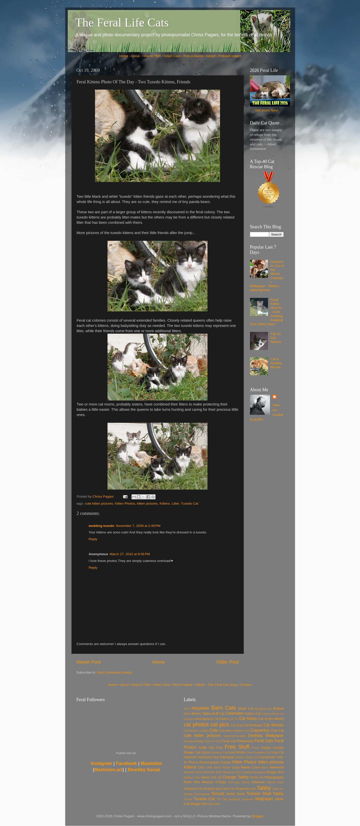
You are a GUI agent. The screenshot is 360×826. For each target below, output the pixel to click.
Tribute (188, 799)
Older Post (227, 662)
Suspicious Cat (245, 788)
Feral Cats (263, 740)
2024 (187, 708)
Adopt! (211, 56)
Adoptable (200, 708)
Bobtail (278, 708)
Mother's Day (192, 777)
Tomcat (217, 793)
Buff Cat (218, 713)
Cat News (248, 718)
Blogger (257, 816)
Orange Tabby (235, 777)
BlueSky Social (144, 769)
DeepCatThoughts (235, 735)
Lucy (235, 767)
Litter (175, 503)
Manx (265, 767)
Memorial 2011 (232, 772)
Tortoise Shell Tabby (265, 793)
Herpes (240, 757)
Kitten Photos (125, 503)
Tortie (240, 794)
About (135, 56)
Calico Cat (253, 713)
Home (123, 56)
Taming (188, 793)
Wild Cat (207, 804)
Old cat (216, 777)
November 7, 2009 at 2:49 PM (138, 526)
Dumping (189, 741)
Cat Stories (274, 725)
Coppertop (260, 730)
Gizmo (206, 752)
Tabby (263, 788)
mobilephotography (253, 772)
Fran (219, 747)
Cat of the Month (271, 719)
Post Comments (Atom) (114, 672)
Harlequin (227, 757)
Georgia (278, 747)
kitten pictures (147, 503)
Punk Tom (192, 782)
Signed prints (275, 782)
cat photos (196, 724)
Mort (281, 772)
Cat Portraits (253, 725)
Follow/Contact (229, 56)
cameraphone (203, 719)
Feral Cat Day (212, 741)
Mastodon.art (108, 769)
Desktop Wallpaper (266, 735)
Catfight (204, 730)
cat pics (219, 724)
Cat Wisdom (191, 730)
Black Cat (246, 708)
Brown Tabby (201, 713)
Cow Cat (277, 730)
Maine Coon (250, 767)
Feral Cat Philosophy (237, 741)
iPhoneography (209, 762)
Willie (217, 803)
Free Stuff (237, 747)
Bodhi (187, 713)
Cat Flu (234, 718)
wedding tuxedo (101, 526)
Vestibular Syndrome (241, 799)
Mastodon (151, 763)
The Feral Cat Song (222, 685)
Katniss (226, 762)
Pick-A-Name (194, 56)
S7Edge (220, 782)
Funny (255, 747)
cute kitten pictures (99, 503)
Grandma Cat (262, 752)
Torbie (230, 794)
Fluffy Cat (206, 747)
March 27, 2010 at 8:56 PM (130, 554)
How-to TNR (151, 56)
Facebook (126, 763)
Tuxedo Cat (189, 503)
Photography (274, 777)
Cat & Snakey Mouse (276, 363)
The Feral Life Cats (122, 22)
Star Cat (228, 788)
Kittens (165, 503)
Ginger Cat (192, 752)
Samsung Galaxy (239, 782)
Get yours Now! (266, 110)
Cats (214, 730)
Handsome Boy (208, 757)
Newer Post (88, 662)
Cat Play (236, 725)
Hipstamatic (267, 757)
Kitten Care (172, 56)
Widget (195, 804)
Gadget (266, 747)
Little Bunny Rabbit (218, 767)
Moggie (271, 772)
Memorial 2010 (212, 772)
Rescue (207, 782)
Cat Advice (221, 719)
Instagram (101, 763)
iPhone (193, 762)
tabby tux (278, 788)
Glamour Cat (219, 752)
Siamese (258, 782)
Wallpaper (264, 798)
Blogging (260, 708)
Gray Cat (277, 752)
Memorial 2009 (193, 772)
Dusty (199, 741)
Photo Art (256, 777)
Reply (93, 539)
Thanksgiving (202, 793)
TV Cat (222, 799)
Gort (249, 752)
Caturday (225, 730)
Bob (269, 708)
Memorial (277, 767)
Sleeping (208, 788)
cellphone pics (241, 730)
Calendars (235, 713)
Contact (246, 685)
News (205, 777)
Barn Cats (223, 708)
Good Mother (237, 752)
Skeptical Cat (193, 788)
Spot (219, 788)
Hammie (190, 757)
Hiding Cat (252, 757)
